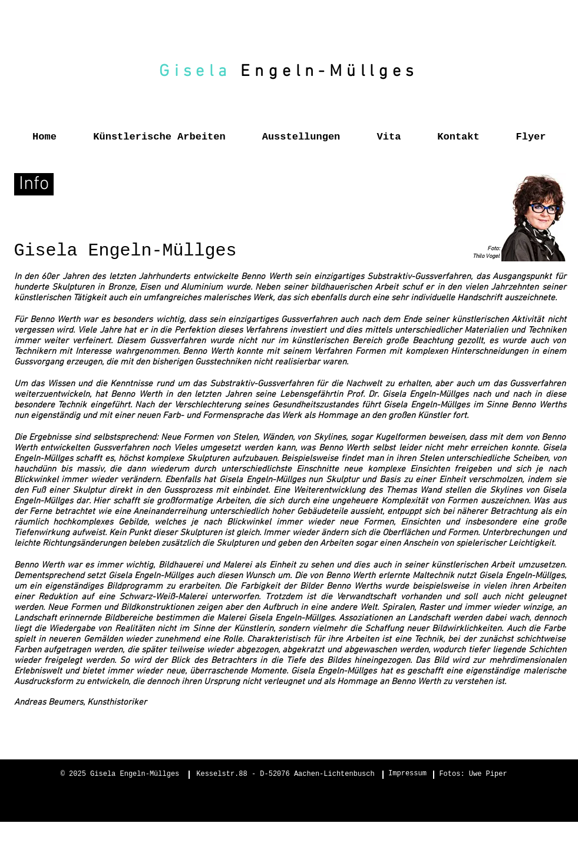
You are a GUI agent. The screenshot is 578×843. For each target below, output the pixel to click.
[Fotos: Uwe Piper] (473, 774)
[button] (159, 132)
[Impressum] (408, 774)
